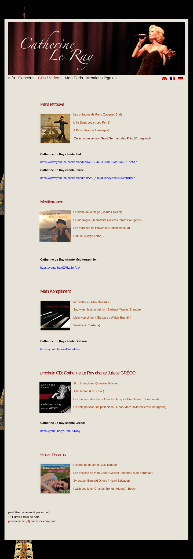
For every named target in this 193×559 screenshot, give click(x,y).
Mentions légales (101, 77)
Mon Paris (74, 77)
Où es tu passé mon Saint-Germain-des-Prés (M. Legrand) (112, 138)
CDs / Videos (49, 77)
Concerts (26, 77)
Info (11, 77)
